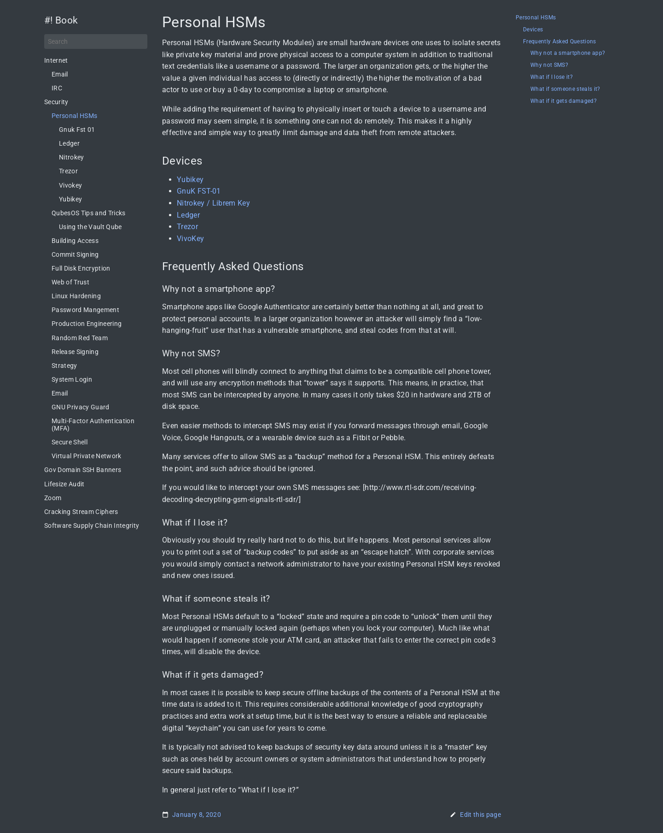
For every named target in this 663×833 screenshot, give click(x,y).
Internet (56, 60)
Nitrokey (71, 157)
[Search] (95, 41)
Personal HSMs (74, 115)
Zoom (52, 498)
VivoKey (190, 238)
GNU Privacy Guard (81, 407)
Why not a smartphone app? (567, 53)
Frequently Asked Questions (559, 42)
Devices (533, 30)
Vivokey (70, 185)
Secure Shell (69, 442)
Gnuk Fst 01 (77, 129)
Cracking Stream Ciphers (81, 511)
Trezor (68, 171)
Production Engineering (87, 323)
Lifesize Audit (64, 484)
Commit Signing (75, 254)
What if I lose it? (551, 77)
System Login (72, 379)
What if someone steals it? (565, 89)
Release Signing (75, 351)
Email (60, 74)
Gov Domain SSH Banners (82, 469)
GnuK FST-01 (199, 191)
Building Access (75, 240)
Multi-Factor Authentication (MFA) (93, 424)
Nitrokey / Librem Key (213, 203)
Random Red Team (80, 338)
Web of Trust (70, 282)
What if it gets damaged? (563, 101)
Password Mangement (85, 309)
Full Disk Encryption (81, 268)
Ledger (69, 143)
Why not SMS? (549, 65)
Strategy (64, 365)
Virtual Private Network (87, 456)
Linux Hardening (76, 296)
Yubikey (70, 199)
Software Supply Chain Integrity (91, 525)
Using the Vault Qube (90, 226)
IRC (57, 88)
